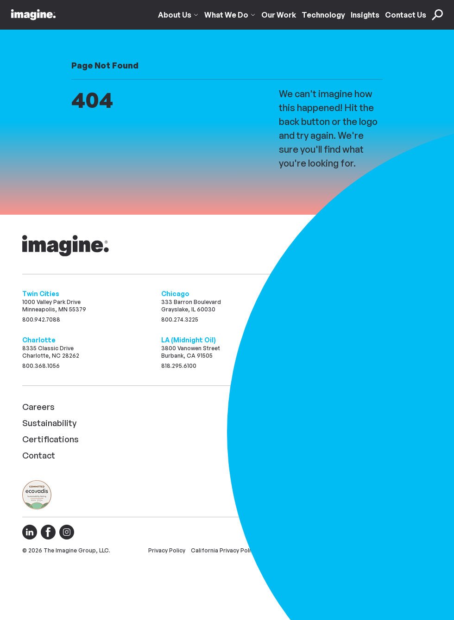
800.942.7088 (41, 319)
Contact (38, 455)
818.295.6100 (178, 365)
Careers (38, 407)
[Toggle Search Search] (437, 11)
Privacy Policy (166, 550)
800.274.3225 (179, 319)
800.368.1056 (41, 365)
